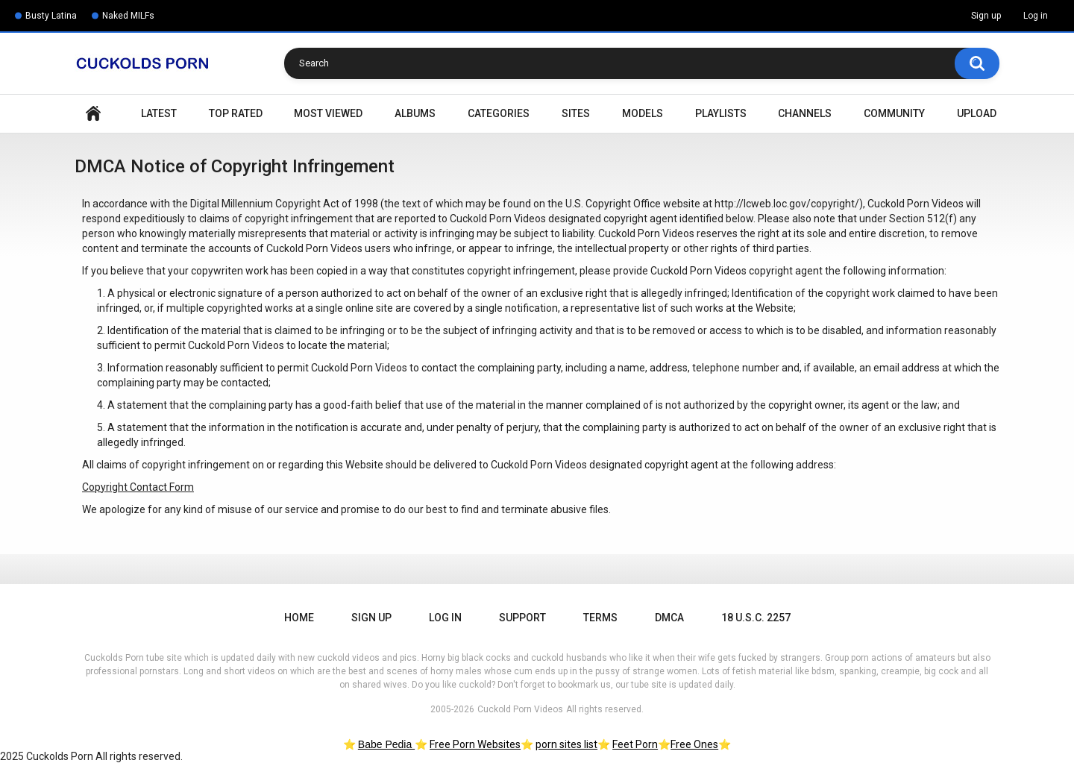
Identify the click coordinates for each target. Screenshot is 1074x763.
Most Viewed (328, 113)
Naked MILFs (128, 15)
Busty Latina (51, 15)
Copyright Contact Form (138, 487)
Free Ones (694, 744)
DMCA (669, 618)
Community (894, 113)
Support (522, 618)
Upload (976, 113)
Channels (805, 113)
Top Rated (236, 113)
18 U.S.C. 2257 (756, 618)
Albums (415, 113)
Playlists (721, 113)
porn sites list (566, 744)
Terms (600, 618)
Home (93, 114)
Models (642, 113)
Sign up (986, 15)
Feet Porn (635, 744)
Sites (576, 113)
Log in (1035, 15)
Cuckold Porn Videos (520, 709)
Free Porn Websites (475, 744)
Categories (499, 113)
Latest (159, 113)
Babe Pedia (386, 744)
